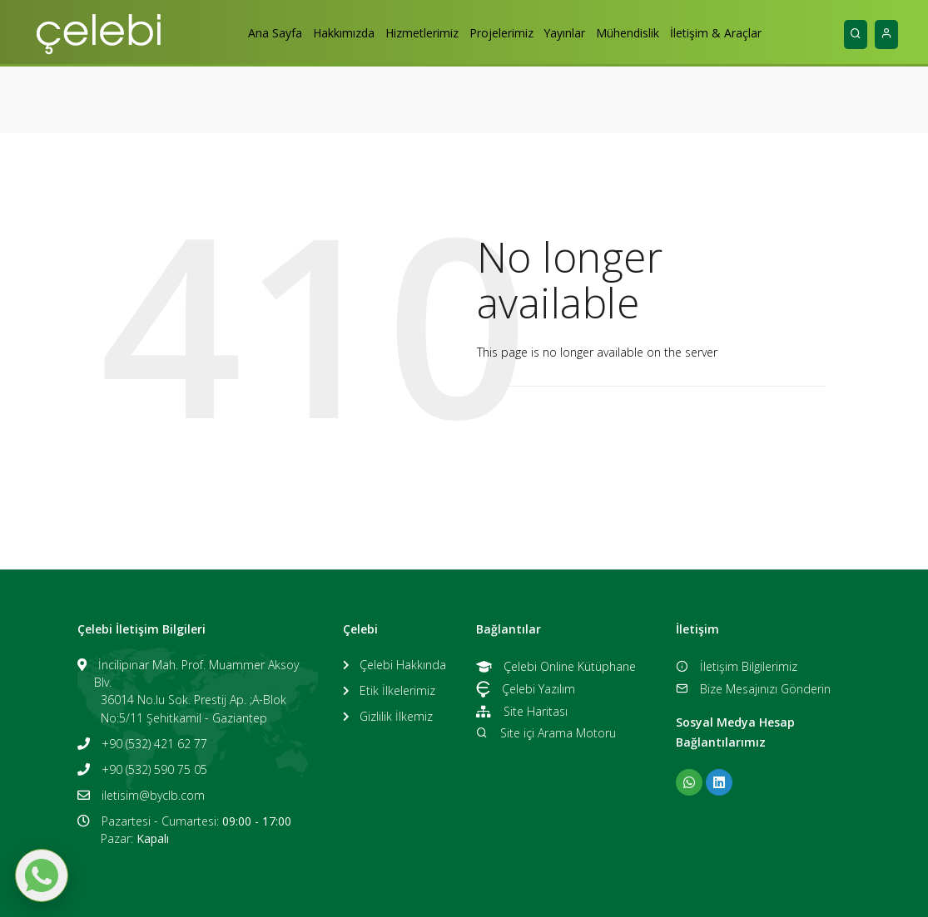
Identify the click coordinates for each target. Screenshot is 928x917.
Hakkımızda (324, 33)
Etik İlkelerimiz (397, 690)
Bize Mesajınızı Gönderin (753, 689)
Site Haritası (521, 711)
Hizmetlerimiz (412, 33)
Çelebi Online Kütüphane (555, 666)
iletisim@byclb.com (153, 795)
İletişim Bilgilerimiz (736, 666)
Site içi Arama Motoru (545, 733)
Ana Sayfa (247, 33)
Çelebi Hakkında (403, 665)
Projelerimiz (501, 33)
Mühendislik (645, 33)
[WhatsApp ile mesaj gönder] (41, 875)
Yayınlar (573, 33)
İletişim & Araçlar (743, 33)
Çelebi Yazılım (525, 689)
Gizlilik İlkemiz (396, 716)
